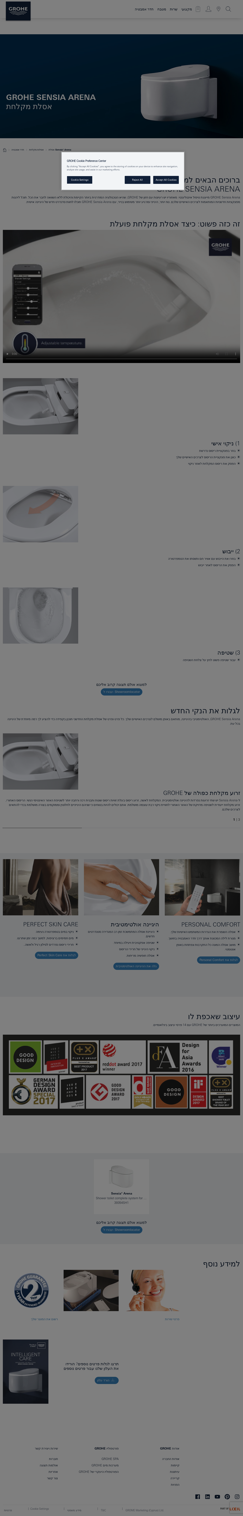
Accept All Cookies (166, 180)
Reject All (137, 180)
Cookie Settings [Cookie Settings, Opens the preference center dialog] (79, 180)
